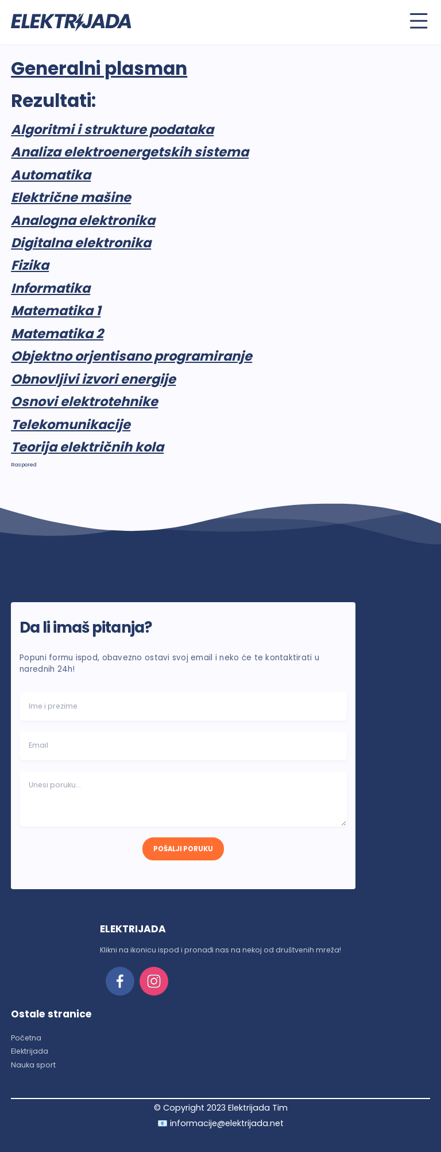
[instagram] (154, 981)
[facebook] (120, 981)
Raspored (24, 464)
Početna (26, 1038)
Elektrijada (29, 1051)
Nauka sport (33, 1065)
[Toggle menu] (419, 21)
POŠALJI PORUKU (183, 849)
